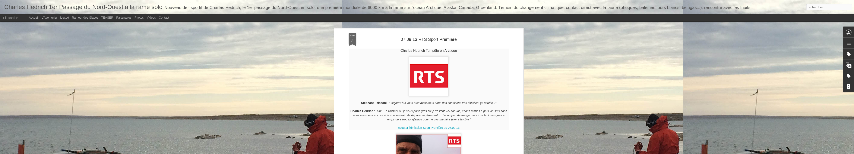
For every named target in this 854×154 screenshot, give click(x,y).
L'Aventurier (49, 17)
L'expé (64, 17)
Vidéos (151, 17)
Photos (139, 17)
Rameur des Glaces (85, 17)
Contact (164, 17)
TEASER (107, 17)
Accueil (33, 17)
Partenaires (124, 17)
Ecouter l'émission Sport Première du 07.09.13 (428, 89)
